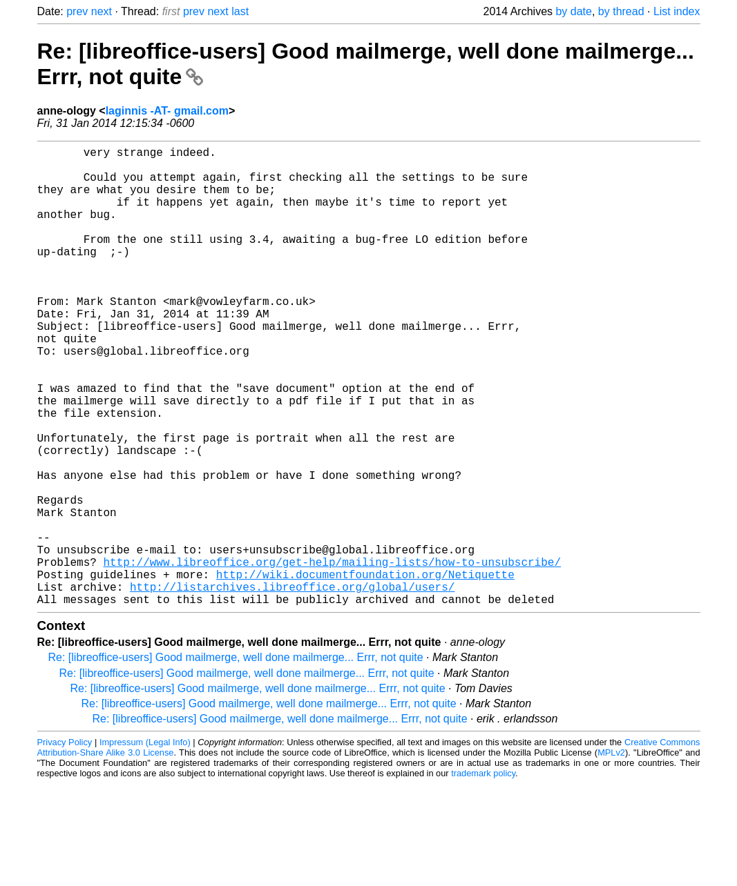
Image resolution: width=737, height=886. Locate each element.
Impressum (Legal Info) (145, 844)
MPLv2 (611, 854)
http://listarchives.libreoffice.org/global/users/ (292, 685)
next (101, 11)
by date (573, 11)
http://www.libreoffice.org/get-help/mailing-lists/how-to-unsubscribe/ (332, 655)
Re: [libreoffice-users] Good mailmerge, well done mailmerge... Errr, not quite (235, 759)
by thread (621, 11)
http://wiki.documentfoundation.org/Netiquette (365, 670)
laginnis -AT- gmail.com (167, 111)
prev (77, 11)
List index (676, 11)
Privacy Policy (65, 844)
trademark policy (483, 875)
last (240, 11)
